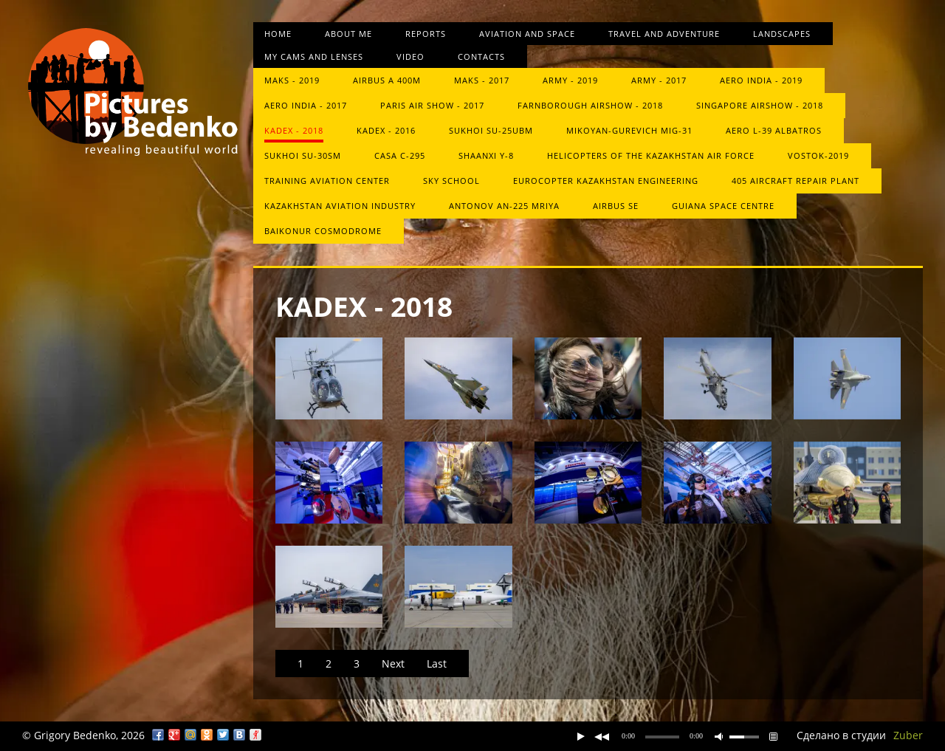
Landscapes (782, 33)
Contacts (481, 56)
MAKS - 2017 (481, 80)
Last (437, 663)
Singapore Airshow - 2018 (759, 105)
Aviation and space (527, 33)
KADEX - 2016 (386, 130)
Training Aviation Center (327, 180)
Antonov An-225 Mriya (504, 205)
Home (278, 33)
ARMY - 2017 (659, 80)
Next (393, 663)
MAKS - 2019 (292, 80)
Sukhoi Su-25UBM (491, 130)
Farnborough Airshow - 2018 (590, 105)
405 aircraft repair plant (795, 180)
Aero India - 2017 (305, 105)
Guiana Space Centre (723, 205)
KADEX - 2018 (293, 130)
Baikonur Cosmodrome (323, 230)
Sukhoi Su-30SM (302, 155)
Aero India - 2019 (761, 80)
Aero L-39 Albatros (774, 130)
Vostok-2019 (818, 155)
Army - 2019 (570, 80)
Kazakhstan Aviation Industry (340, 205)
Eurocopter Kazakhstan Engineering (605, 180)
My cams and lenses (313, 56)
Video (410, 56)
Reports (425, 33)
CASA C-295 (399, 155)
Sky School (451, 180)
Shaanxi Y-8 (486, 155)
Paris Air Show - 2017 (432, 105)
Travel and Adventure (664, 33)
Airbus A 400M (387, 80)
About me (348, 33)
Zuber (908, 735)
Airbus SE (616, 205)
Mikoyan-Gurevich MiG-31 (629, 130)
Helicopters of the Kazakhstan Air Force (651, 155)
